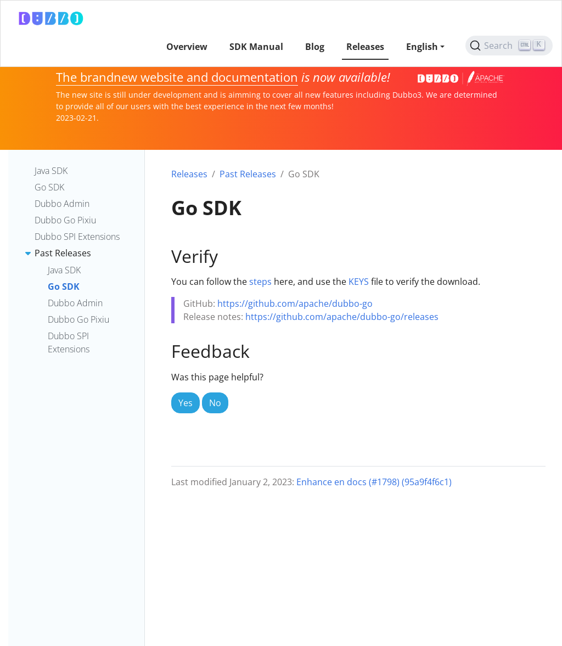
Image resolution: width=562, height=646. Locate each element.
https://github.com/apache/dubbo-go (295, 303)
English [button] (422, 47)
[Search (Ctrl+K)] (509, 45)
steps (260, 282)
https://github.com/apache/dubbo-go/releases (342, 317)
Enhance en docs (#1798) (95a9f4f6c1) (374, 482)
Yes (185, 403)
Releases (189, 174)
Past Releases (248, 174)
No (215, 403)
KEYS (359, 282)
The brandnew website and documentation (177, 77)
